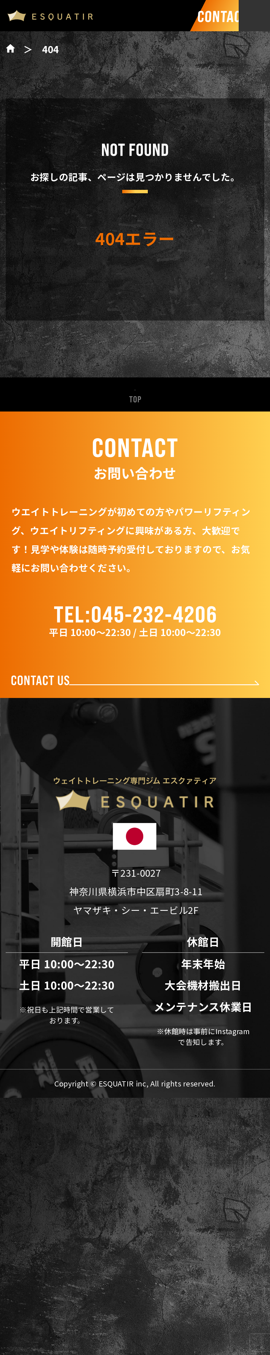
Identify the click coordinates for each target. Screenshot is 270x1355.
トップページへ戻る (135, 303)
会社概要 (135, 935)
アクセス (135, 962)
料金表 (135, 908)
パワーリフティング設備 (135, 853)
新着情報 (135, 798)
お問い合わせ (135, 990)
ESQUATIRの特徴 (135, 825)
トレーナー (135, 880)
